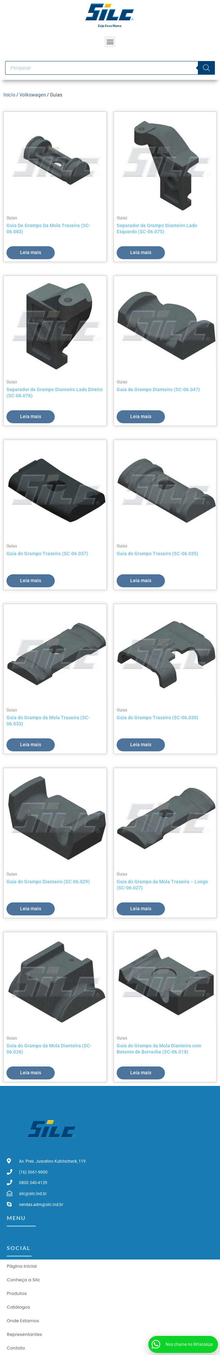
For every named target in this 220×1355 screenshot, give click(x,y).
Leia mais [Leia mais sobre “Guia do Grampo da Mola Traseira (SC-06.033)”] (30, 744)
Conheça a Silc (23, 1280)
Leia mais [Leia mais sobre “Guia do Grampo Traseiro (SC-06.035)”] (140, 580)
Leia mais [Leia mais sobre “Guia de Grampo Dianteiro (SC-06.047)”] (140, 416)
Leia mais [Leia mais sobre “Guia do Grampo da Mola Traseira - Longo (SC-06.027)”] (140, 908)
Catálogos (18, 1307)
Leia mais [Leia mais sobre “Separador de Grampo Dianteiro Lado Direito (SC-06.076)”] (30, 416)
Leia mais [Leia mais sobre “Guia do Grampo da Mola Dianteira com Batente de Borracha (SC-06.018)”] (140, 1072)
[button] (110, 41)
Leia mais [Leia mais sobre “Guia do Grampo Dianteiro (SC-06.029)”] (30, 908)
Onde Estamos (23, 1320)
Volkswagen (32, 94)
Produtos (17, 1293)
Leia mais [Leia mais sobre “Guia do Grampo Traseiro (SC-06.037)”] (30, 580)
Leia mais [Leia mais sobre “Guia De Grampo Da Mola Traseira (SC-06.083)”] (30, 252)
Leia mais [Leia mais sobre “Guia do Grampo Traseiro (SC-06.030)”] (140, 744)
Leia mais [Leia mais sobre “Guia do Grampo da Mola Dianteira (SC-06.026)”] (30, 1072)
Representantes (24, 1334)
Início (9, 94)
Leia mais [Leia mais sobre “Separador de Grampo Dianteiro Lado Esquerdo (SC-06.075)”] (140, 252)
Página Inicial (22, 1266)
